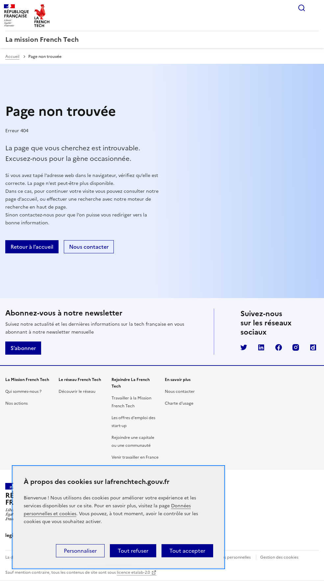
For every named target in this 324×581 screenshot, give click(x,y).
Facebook (278, 347)
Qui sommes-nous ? (23, 391)
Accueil (12, 57)
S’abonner (23, 348)
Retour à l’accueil (32, 247)
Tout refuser (133, 551)
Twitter (243, 347)
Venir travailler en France (135, 457)
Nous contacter (89, 247)
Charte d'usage (179, 403)
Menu (314, 7)
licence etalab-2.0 (133, 572)
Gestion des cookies (279, 557)
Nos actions (16, 403)
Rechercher (301, 7)
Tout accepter (187, 551)
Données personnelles (230, 557)
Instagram (295, 347)
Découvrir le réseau (77, 391)
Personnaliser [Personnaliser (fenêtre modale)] (80, 551)
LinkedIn (261, 347)
